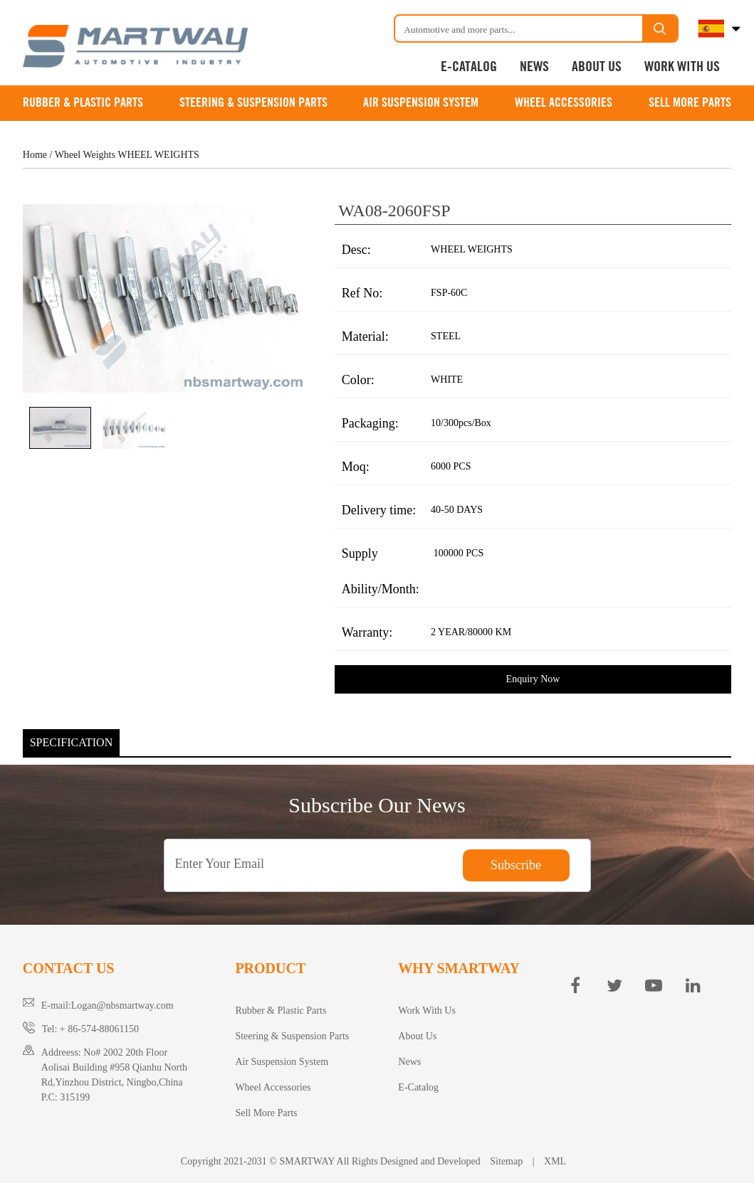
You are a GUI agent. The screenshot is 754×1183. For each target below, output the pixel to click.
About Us (597, 67)
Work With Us (682, 67)
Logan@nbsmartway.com (122, 1005)
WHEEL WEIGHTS (158, 154)
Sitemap (506, 1161)
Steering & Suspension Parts (253, 103)
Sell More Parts (690, 103)
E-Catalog (469, 67)
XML (555, 1161)
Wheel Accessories (563, 103)
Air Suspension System (420, 103)
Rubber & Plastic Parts (83, 103)
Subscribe (516, 865)
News (534, 67)
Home (35, 154)
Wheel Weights (85, 154)
